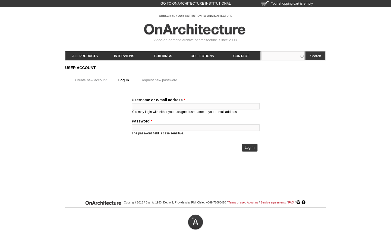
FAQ (291, 202)
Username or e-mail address (158, 100)
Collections (202, 56)
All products (85, 56)
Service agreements (273, 202)
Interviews (124, 56)
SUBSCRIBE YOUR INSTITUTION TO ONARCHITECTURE (195, 15)
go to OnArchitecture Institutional (195, 3)
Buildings (163, 56)
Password (142, 121)
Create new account (91, 80)
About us (252, 202)
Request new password (159, 80)
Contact (241, 56)
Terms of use (236, 202)
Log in (125, 80)
